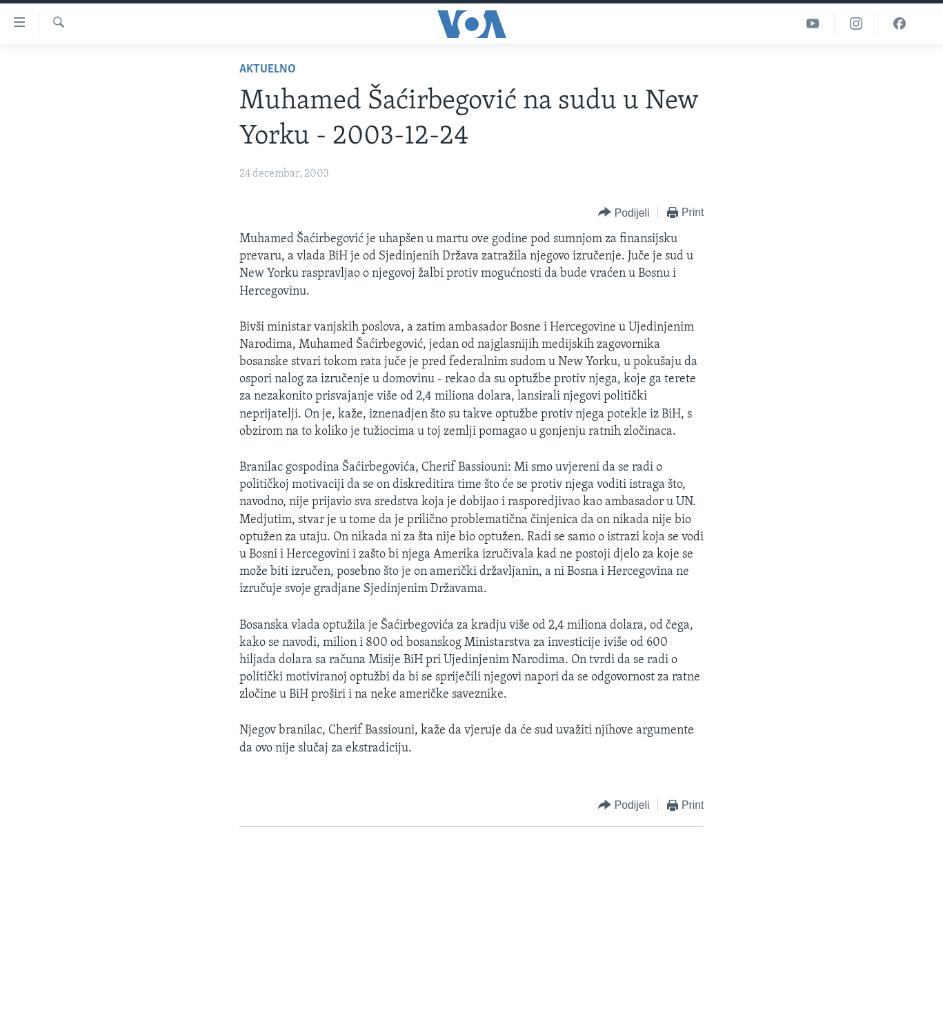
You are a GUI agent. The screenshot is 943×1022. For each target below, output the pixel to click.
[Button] (623, 213)
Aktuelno (267, 69)
